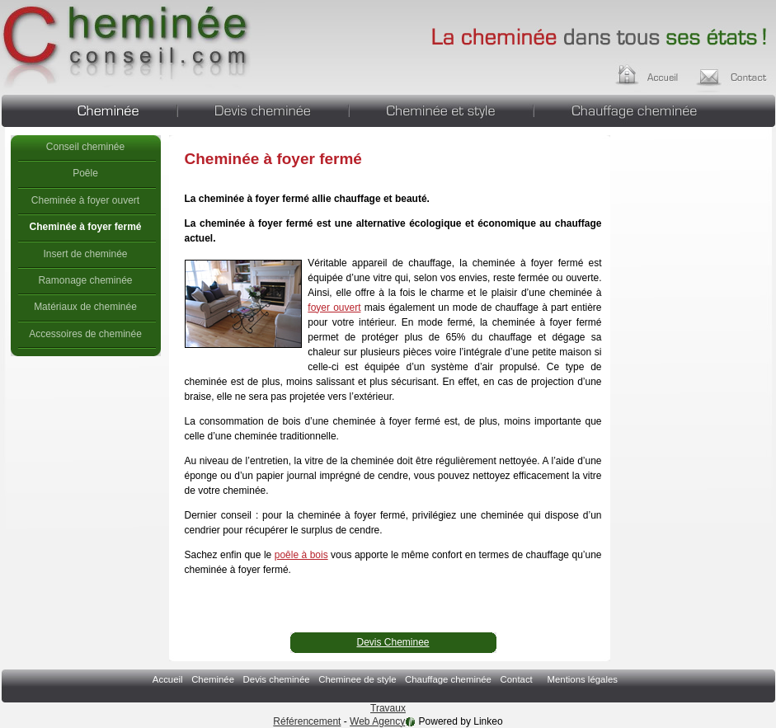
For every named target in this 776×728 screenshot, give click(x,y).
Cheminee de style (441, 109)
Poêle (85, 173)
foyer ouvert (334, 307)
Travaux (388, 708)
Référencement (307, 721)
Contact (516, 679)
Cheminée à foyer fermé (127, 45)
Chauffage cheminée (655, 109)
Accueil (662, 72)
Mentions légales (582, 679)
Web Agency (377, 721)
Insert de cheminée (85, 254)
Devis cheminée (263, 109)
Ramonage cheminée (85, 280)
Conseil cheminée (85, 147)
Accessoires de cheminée (85, 334)
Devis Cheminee (392, 642)
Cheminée (89, 109)
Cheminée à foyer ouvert (85, 200)
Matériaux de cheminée (85, 306)
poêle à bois (301, 555)
